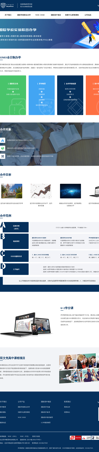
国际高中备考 (45, 412)
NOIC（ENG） (13, 436)
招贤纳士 (67, 412)
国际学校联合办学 (24, 15)
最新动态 (3, 422)
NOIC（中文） (25, 436)
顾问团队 (3, 412)
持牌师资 (3, 417)
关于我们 (8, 15)
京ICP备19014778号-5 (34, 439)
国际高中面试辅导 (47, 417)
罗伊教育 (3, 407)
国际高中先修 (45, 407)
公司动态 (88, 15)
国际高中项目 (56, 15)
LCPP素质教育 (46, 422)
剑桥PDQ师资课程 (72, 15)
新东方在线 (36, 436)
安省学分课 (57, 448)
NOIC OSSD (40, 15)
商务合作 (67, 407)
